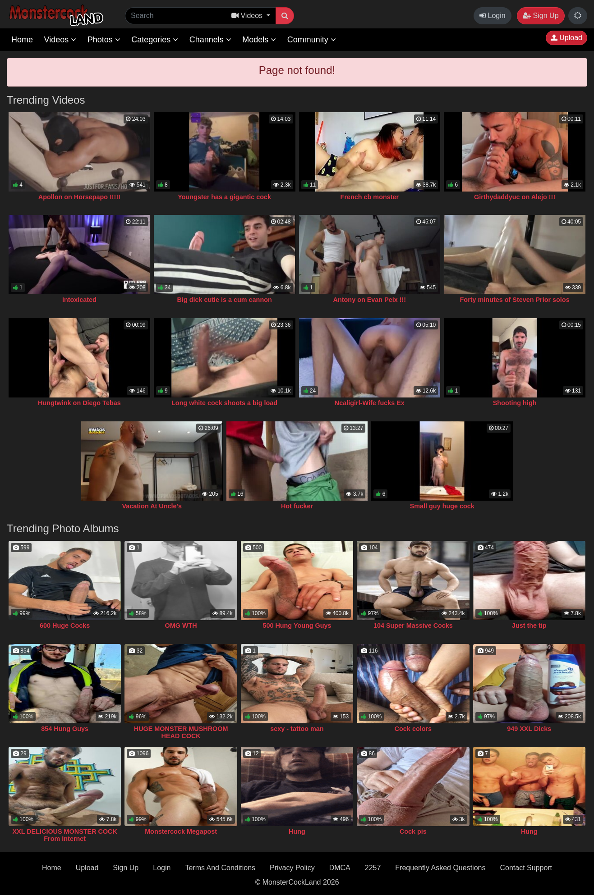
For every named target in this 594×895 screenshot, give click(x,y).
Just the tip (529, 625)
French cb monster (370, 197)
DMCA (339, 868)
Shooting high (515, 402)
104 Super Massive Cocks (413, 625)
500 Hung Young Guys (296, 625)
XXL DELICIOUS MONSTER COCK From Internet (65, 835)
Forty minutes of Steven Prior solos (515, 299)
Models (259, 39)
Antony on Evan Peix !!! (369, 299)
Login (492, 15)
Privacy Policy (292, 868)
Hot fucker (297, 506)
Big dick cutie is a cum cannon (224, 299)
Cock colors (413, 728)
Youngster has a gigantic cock (224, 197)
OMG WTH (181, 625)
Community (311, 39)
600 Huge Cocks (65, 625)
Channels (210, 39)
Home (22, 39)
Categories (154, 39)
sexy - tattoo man (296, 728)
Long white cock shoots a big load (224, 402)
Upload (566, 37)
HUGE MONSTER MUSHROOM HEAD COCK (181, 732)
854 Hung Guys (64, 728)
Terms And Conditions (220, 868)
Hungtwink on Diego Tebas (79, 402)
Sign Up (540, 15)
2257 (373, 868)
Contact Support (526, 868)
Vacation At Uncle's (152, 506)
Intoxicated (79, 299)
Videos (60, 39)
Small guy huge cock (442, 506)
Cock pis (413, 831)
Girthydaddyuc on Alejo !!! (514, 197)
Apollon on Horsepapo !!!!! (79, 197)
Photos (103, 39)
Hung (297, 831)
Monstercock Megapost (181, 831)
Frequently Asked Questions (440, 868)
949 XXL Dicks (529, 728)
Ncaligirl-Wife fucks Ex (370, 402)
